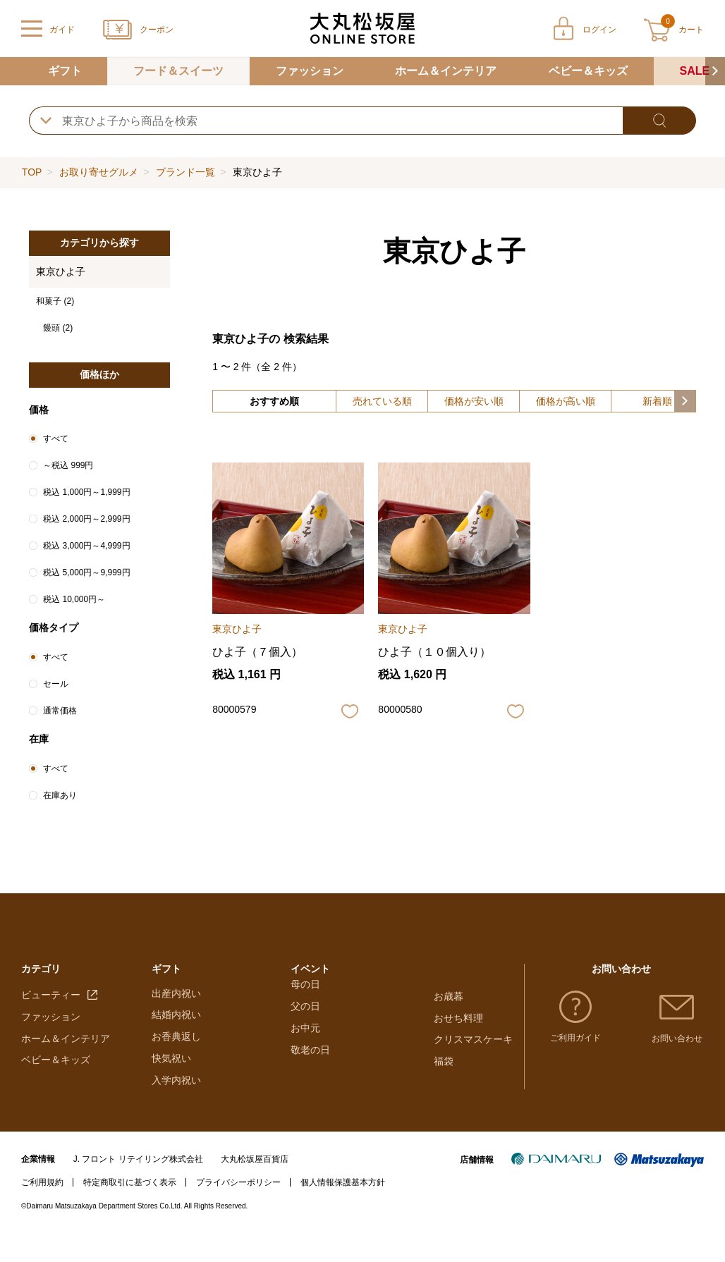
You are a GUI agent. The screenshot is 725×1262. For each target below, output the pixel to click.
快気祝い (171, 1087)
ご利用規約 (42, 1212)
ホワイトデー (320, 1023)
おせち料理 (458, 1023)
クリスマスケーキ (473, 1044)
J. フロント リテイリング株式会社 (138, 1189)
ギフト (65, 71)
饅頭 (58, 328)
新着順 (657, 401)
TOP (32, 172)
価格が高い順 (565, 401)
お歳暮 (448, 1001)
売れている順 (382, 401)
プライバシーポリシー (238, 1212)
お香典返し (176, 1066)
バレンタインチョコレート (350, 1001)
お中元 (305, 1087)
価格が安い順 (474, 401)
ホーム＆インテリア (445, 71)
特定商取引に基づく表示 (129, 1212)
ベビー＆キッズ (588, 71)
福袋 (443, 1066)
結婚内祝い (176, 1044)
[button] (715, 71)
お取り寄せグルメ (98, 172)
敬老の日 (310, 1109)
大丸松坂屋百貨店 (254, 1189)
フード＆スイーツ (178, 71)
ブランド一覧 (185, 172)
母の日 (305, 1044)
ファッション (309, 71)
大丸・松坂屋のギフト (201, 1001)
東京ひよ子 (60, 271)
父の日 (305, 1066)
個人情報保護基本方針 (342, 1212)
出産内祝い (176, 1023)
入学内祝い (176, 1109)
